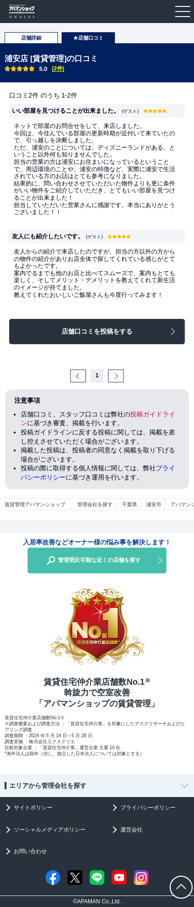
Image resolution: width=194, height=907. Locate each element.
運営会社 (131, 829)
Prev (85, 375)
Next (122, 375)
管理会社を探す (95, 504)
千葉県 (129, 504)
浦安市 (153, 504)
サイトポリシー (33, 807)
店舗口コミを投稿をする (97, 331)
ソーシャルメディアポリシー (50, 829)
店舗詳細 (31, 37)
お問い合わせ (30, 851)
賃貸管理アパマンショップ (35, 504)
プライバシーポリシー (148, 807)
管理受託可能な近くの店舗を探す (99, 560)
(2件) (58, 68)
